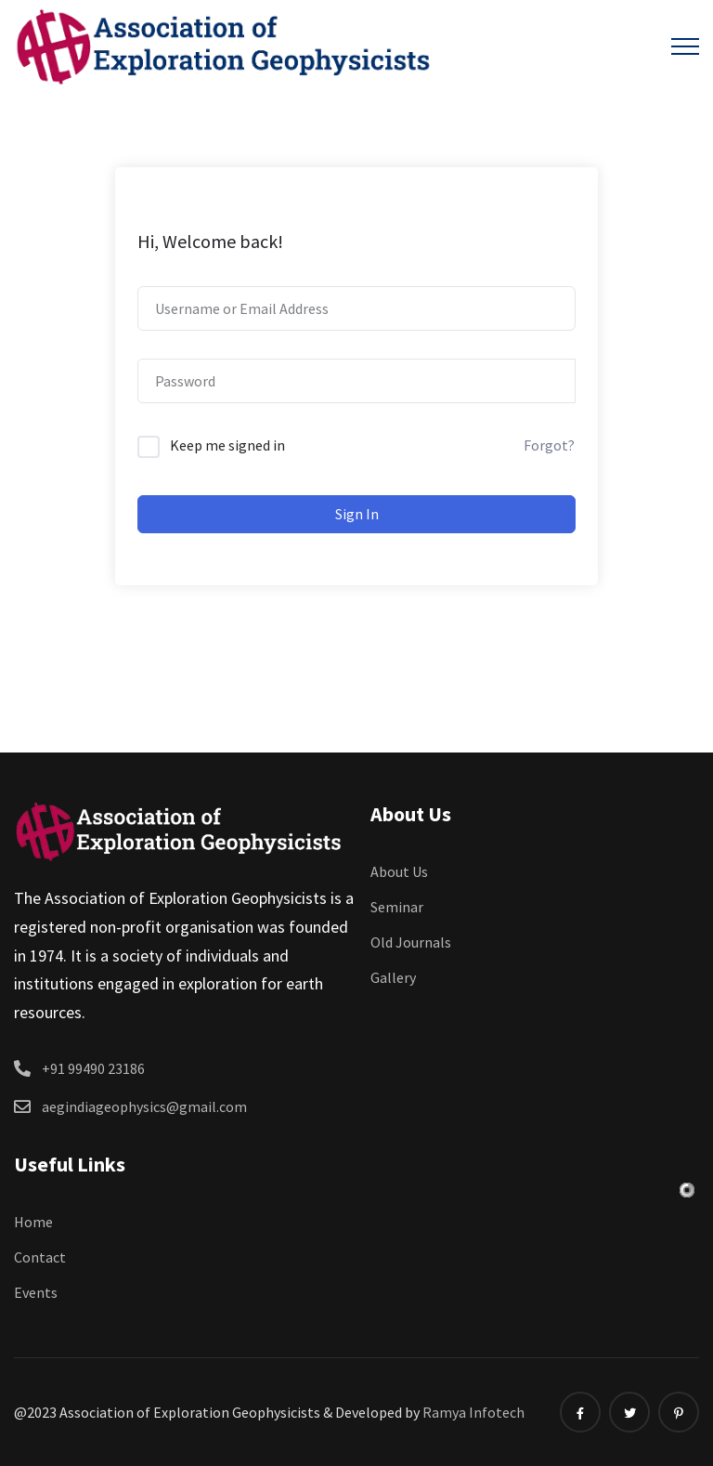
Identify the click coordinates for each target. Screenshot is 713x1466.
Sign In (357, 513)
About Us (399, 871)
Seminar (396, 906)
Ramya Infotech (473, 1412)
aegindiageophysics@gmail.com (144, 1106)
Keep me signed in (227, 445)
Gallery (393, 977)
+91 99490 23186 (93, 1068)
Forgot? (549, 445)
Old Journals (410, 942)
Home (33, 1221)
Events (36, 1292)
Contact (40, 1257)
